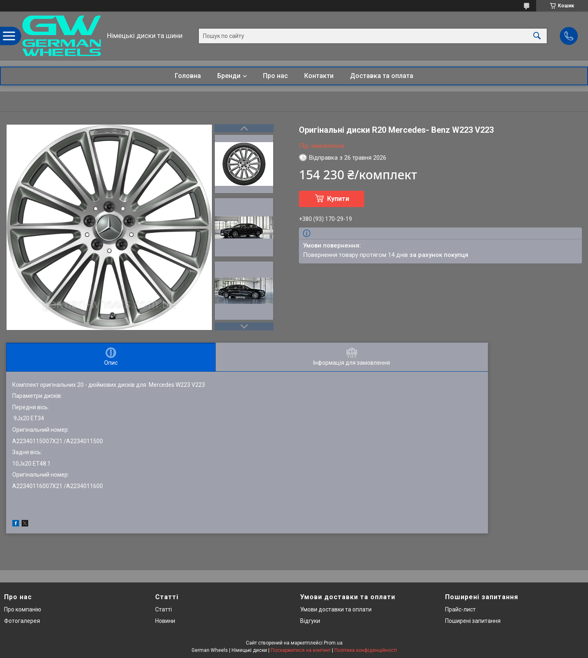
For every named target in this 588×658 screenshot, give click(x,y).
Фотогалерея (22, 621)
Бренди (229, 76)
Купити (338, 199)
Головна (188, 76)
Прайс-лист (460, 609)
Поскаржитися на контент (301, 650)
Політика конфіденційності (365, 650)
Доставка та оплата (381, 76)
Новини (165, 621)
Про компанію (22, 609)
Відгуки (310, 621)
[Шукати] (537, 35)
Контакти (319, 76)
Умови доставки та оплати (336, 609)
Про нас (275, 76)
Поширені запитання (473, 621)
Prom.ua (333, 643)
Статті (163, 609)
